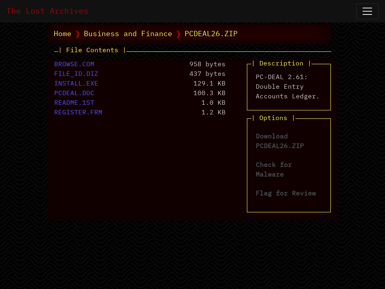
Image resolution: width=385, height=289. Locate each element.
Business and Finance (128, 34)
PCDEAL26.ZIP (211, 34)
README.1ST (74, 103)
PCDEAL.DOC (74, 93)
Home (62, 34)
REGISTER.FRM (78, 113)
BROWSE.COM (74, 64)
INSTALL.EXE (76, 84)
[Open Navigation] (367, 11)
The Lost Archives (47, 11)
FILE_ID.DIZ (76, 74)
